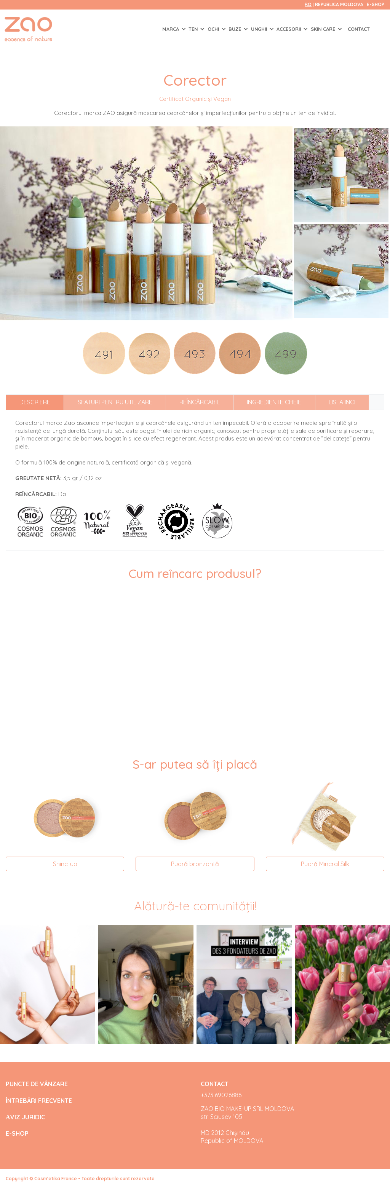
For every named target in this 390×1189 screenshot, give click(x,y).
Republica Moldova (339, 4)
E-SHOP (375, 4)
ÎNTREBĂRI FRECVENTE (39, 1100)
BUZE (236, 29)
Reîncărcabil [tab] (199, 402)
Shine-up (65, 864)
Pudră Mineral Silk (325, 864)
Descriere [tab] (34, 402)
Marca (171, 29)
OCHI (214, 29)
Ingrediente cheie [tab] (274, 402)
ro (308, 4)
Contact (359, 29)
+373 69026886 (221, 1095)
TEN (194, 29)
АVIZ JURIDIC (25, 1117)
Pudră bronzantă (195, 864)
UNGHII (260, 29)
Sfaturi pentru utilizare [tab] (115, 402)
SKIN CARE (324, 29)
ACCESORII (289, 29)
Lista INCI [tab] (342, 402)
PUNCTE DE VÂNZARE (37, 1084)
